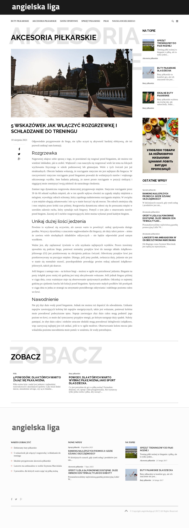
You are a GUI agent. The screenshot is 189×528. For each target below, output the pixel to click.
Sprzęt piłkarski (90, 21)
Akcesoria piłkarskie (44, 21)
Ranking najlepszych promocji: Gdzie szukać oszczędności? (157, 196)
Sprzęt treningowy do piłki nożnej (166, 43)
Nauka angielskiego (123, 21)
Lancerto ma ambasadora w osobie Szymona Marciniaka (38, 466)
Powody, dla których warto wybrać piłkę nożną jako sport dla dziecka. (92, 380)
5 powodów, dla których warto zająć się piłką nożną (37, 379)
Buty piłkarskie (20, 21)
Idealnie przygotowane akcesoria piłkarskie (32, 461)
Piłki (106, 21)
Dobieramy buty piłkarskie (25, 448)
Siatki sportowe (69, 21)
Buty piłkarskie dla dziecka (156, 470)
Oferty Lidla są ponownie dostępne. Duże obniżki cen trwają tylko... (159, 218)
